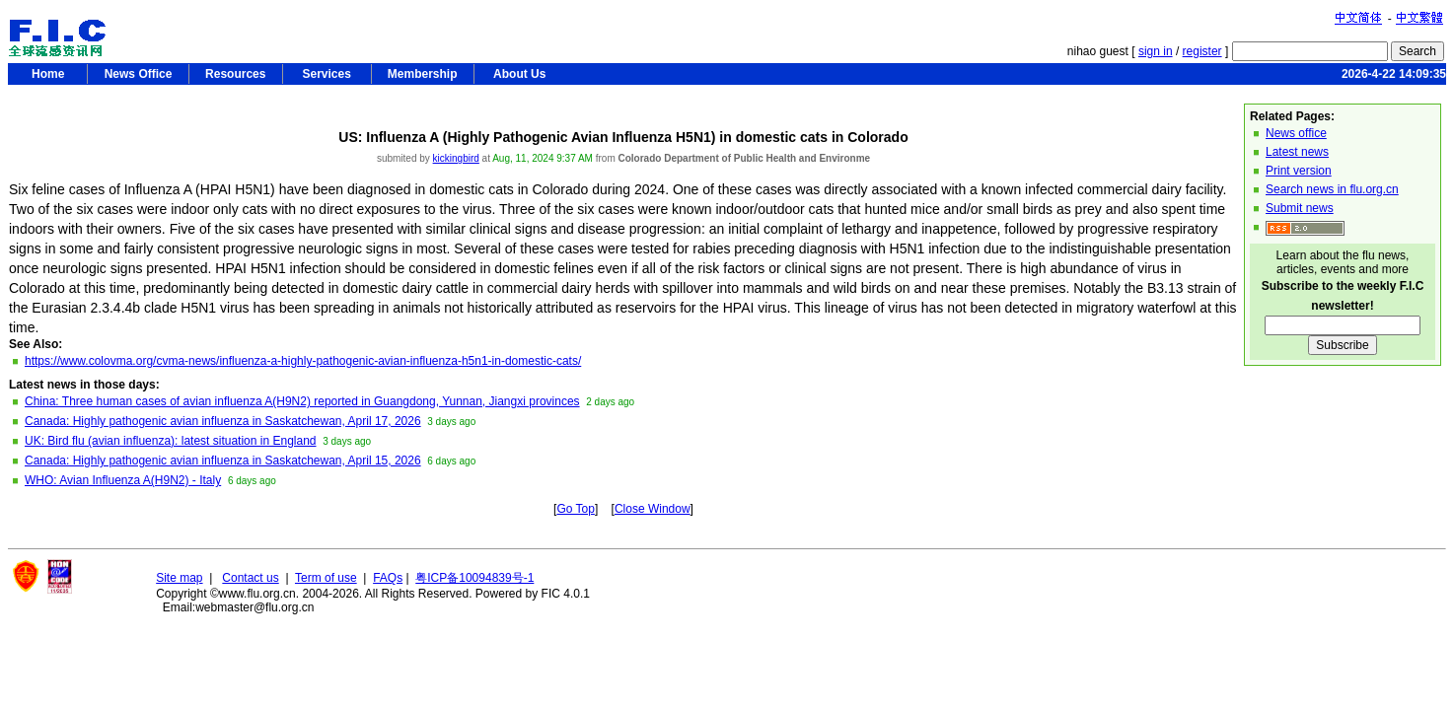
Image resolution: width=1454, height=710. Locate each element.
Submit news (1300, 208)
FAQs (387, 578)
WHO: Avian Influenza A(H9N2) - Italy (123, 480)
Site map (179, 578)
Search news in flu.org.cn (1332, 189)
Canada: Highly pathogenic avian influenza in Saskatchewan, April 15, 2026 (223, 460)
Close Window (653, 509)
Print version (1299, 171)
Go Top (575, 509)
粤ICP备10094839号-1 (474, 578)
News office (1296, 133)
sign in (1155, 51)
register (1202, 51)
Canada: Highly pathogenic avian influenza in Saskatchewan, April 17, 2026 (223, 421)
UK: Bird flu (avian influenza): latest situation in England (171, 441)
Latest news (1297, 152)
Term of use (326, 578)
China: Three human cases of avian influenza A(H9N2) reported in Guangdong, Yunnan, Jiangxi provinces (302, 401)
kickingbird (456, 158)
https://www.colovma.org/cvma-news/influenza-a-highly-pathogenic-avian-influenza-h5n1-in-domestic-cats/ (303, 361)
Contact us (250, 578)
